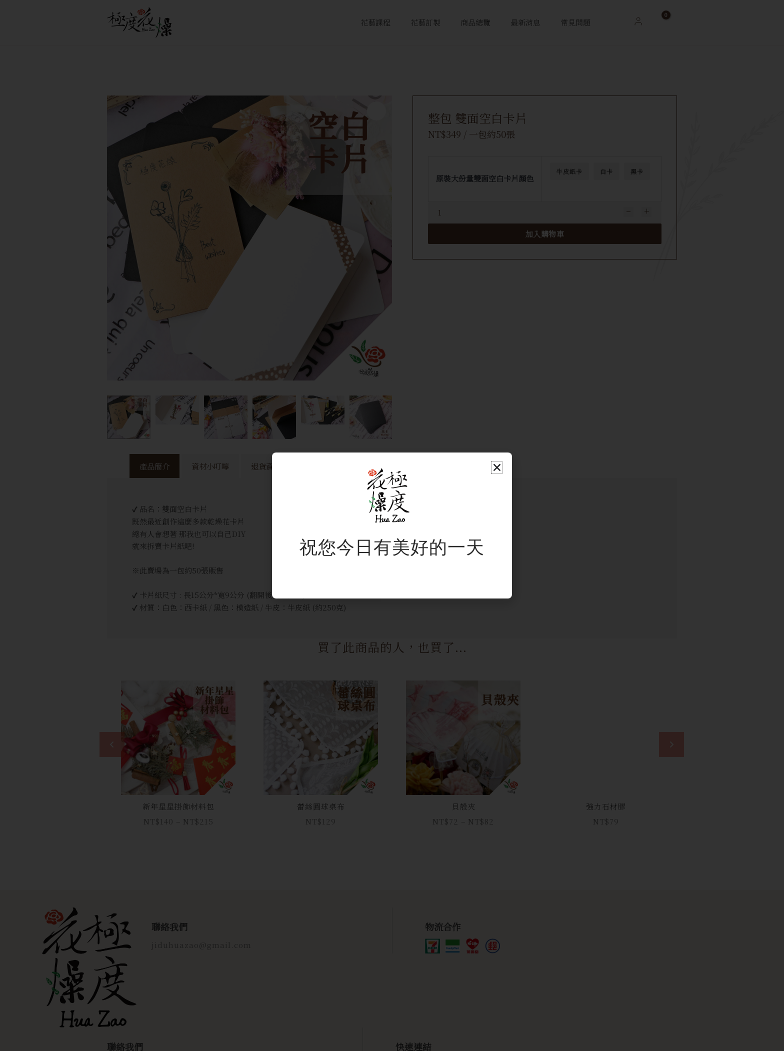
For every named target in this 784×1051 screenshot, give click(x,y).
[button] (497, 467)
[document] (392, 525)
